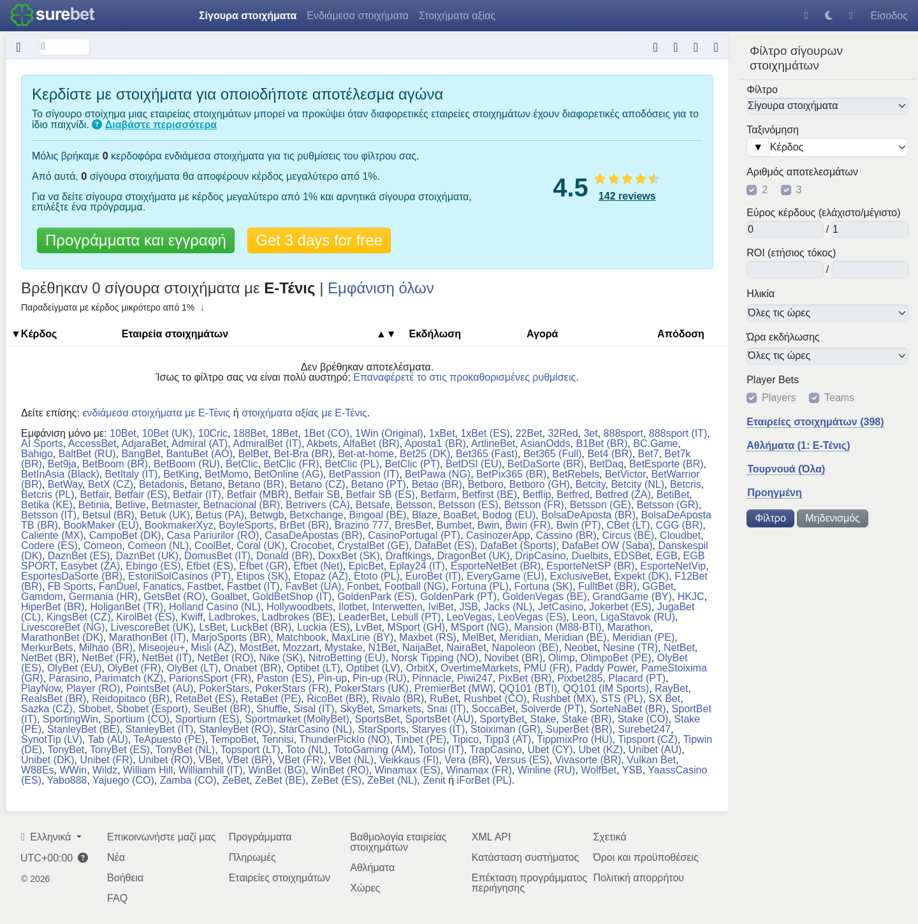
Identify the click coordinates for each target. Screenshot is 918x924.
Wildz (104, 770)
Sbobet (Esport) (151, 708)
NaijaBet (421, 647)
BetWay (65, 484)
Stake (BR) (586, 719)
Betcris (685, 484)
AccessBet (92, 443)
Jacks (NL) (508, 606)
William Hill (148, 770)
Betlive (130, 504)
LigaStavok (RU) (638, 617)
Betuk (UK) (165, 515)
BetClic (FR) (291, 463)
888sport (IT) (678, 433)
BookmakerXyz (179, 525)
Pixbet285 (579, 678)
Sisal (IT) (313, 708)
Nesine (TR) (630, 647)
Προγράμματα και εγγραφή (135, 240)
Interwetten (397, 606)
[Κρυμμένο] (19, 46)
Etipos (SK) (262, 576)
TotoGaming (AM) (373, 749)
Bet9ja (62, 463)
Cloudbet (680, 535)
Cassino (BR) (566, 535)
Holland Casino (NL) (215, 606)
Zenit (434, 780)
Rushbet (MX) (563, 698)
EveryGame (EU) (505, 576)
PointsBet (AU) (159, 688)
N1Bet (382, 647)
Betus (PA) (220, 515)
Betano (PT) (378, 484)
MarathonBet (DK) (62, 637)
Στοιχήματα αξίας (457, 15)
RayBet (671, 688)
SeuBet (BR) (222, 708)
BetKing (181, 474)
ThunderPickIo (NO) (344, 739)
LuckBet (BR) (261, 627)
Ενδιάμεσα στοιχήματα (358, 15)
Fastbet (204, 586)
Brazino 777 (362, 525)
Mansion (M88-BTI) (558, 627)
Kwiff (192, 617)
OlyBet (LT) (192, 668)
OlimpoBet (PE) (616, 657)
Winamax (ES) (408, 770)
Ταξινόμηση (773, 130)
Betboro (486, 484)
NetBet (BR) (48, 657)
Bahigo (37, 453)
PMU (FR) (547, 668)
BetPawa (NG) (437, 474)
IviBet (441, 606)
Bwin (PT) (578, 525)
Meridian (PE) (643, 637)
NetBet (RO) (226, 657)
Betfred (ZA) (623, 494)
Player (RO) (93, 688)
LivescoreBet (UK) (151, 627)
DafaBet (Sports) (518, 545)
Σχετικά (609, 837)
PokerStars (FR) (292, 688)
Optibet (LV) (373, 668)
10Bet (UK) (167, 433)
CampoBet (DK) (125, 535)
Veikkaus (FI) (409, 759)
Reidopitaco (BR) (131, 698)
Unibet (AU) (655, 749)
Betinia (94, 504)
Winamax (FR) (479, 770)
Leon (583, 617)
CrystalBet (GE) (373, 545)
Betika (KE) (47, 504)
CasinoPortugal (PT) (414, 535)
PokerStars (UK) (372, 688)
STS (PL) (622, 698)
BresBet (413, 525)
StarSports (382, 729)
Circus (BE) (628, 535)
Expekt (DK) (641, 576)
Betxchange (316, 515)
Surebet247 (644, 729)
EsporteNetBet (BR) (496, 566)
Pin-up (332, 678)
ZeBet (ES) (336, 780)
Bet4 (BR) (609, 453)
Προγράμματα (260, 837)
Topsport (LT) (250, 749)
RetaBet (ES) (205, 698)
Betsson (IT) (48, 515)
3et (590, 433)
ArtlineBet (493, 443)
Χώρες (365, 888)
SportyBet (501, 719)
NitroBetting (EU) (347, 657)
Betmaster (175, 504)
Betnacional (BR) (241, 504)
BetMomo (226, 474)
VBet (209, 759)
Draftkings (409, 555)
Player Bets (773, 380)
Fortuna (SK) (543, 586)
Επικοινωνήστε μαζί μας (161, 837)
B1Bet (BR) (601, 443)
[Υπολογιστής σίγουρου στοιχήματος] (655, 46)
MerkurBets (47, 647)
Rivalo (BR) (398, 698)
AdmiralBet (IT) (267, 443)
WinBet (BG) (276, 770)
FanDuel (118, 586)
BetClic (242, 463)
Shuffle (272, 708)
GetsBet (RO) (174, 596)
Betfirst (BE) (489, 494)
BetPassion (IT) (364, 474)
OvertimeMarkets (479, 668)
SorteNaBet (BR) (628, 708)
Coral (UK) (261, 545)
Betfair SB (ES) (380, 494)
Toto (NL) (307, 749)
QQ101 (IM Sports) (606, 688)
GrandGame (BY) (631, 596)
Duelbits (589, 555)
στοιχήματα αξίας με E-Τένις (304, 412)
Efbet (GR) (263, 566)
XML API (491, 837)
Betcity (591, 484)
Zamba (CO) (188, 780)
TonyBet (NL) (185, 749)
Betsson (414, 504)
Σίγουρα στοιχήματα (247, 15)
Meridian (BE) (575, 637)
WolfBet (598, 770)
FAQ (117, 898)
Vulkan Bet (651, 759)
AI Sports (42, 443)
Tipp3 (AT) (508, 739)
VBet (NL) (351, 759)
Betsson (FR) (534, 504)
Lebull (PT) (416, 617)
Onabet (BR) (252, 668)
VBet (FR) (300, 759)
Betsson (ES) (469, 504)
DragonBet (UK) (473, 555)
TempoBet (233, 739)
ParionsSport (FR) (210, 678)
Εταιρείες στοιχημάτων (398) (815, 421)
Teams (839, 398)
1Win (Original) (389, 433)
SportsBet (377, 719)
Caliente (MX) (52, 535)
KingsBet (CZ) (78, 617)
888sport (623, 433)
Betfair (94, 494)
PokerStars (224, 688)
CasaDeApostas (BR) (313, 535)
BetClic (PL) (352, 463)
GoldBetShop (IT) (292, 596)
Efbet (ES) (209, 566)
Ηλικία (761, 294)
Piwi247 (475, 678)
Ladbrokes (232, 617)
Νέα (116, 857)
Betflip (537, 494)
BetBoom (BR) (115, 463)
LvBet (369, 627)
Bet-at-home (366, 453)
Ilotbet (353, 606)
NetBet (679, 647)
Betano (206, 484)
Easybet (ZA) (90, 566)
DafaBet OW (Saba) (607, 545)
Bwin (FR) (527, 525)
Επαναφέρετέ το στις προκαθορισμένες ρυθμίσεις (464, 377)
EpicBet (366, 566)
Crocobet (311, 545)
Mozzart (300, 647)
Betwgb (267, 515)
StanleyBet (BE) (83, 729)
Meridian (518, 637)
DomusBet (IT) (217, 555)
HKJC (691, 596)
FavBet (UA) (313, 586)
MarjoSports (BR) (231, 637)
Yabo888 (67, 780)
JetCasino (560, 606)
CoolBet (212, 545)
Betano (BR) (256, 484)
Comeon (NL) (158, 545)
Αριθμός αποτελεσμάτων (802, 172)
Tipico (465, 739)
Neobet (580, 647)
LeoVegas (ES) (532, 617)
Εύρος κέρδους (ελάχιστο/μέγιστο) (823, 213)
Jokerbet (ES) (620, 606)
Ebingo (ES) (153, 566)
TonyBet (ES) (120, 749)
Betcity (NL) (637, 484)
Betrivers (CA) (317, 504)
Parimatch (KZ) (129, 678)
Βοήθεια (125, 877)
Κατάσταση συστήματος (525, 857)
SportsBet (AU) (439, 719)
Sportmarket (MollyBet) (297, 719)
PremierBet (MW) (453, 688)
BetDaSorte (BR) (545, 463)
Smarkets (399, 708)
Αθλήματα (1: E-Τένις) (798, 445)
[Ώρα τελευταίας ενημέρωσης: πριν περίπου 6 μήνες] (716, 46)
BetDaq (606, 463)
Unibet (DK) (48, 759)
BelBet (253, 453)
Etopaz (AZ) (321, 576)
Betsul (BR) (108, 515)
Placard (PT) (637, 678)
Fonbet (363, 586)
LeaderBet (362, 617)
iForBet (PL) (484, 780)
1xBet (442, 433)
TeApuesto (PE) (169, 739)
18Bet (284, 433)
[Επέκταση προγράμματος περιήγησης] (696, 46)
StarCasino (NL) (316, 729)
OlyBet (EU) (74, 668)
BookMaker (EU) (101, 525)
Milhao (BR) (106, 647)
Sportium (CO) (137, 719)
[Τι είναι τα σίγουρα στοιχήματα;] (97, 124)
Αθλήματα (372, 867)
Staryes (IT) (438, 729)
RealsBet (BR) (53, 698)
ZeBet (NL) (392, 780)
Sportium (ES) (207, 719)
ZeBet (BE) (280, 780)
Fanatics (162, 586)
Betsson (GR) (668, 504)
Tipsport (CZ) (648, 739)
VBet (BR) (249, 759)
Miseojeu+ (161, 647)
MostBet (258, 647)
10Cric (213, 433)
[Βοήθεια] (806, 16)
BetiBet (673, 494)
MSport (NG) (480, 627)
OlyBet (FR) (134, 668)
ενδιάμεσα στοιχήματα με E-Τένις (156, 412)
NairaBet (466, 647)
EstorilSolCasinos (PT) (179, 576)
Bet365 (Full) (552, 453)
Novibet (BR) (513, 657)
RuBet (444, 698)
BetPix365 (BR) (511, 474)
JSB (468, 606)
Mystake (343, 647)
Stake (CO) (642, 719)
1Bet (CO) (326, 433)
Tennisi (278, 739)
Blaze (424, 515)
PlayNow (41, 688)
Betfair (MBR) (258, 494)
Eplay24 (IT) (417, 566)
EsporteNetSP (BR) (590, 566)
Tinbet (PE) (420, 739)
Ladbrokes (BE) (297, 617)
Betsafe (373, 504)
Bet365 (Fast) (487, 453)
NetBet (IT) (166, 657)
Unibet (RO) (165, 759)
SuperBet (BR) (579, 729)
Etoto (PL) (377, 576)
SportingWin (70, 719)
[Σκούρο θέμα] (829, 15)
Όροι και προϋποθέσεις (645, 857)
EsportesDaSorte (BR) (71, 576)
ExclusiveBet (579, 576)
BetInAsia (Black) (60, 474)
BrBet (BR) (303, 525)
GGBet (658, 586)
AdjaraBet (143, 443)
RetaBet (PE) (271, 698)
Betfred (573, 494)
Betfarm (438, 494)
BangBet (140, 453)
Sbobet (94, 708)
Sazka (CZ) (47, 708)
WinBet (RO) (340, 770)
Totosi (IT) (441, 749)
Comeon (103, 545)
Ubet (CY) (549, 749)
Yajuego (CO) (123, 780)
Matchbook (301, 637)
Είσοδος (889, 15)
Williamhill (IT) (210, 770)
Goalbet (229, 596)
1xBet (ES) (484, 433)
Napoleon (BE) (525, 647)
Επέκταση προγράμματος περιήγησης (529, 882)
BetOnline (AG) (288, 474)
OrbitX (420, 668)
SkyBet (356, 708)
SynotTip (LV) (51, 739)
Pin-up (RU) (379, 678)
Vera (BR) (466, 759)
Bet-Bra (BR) (303, 453)
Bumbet (454, 525)
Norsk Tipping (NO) (435, 657)
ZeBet (235, 780)
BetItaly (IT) (131, 474)
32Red (563, 433)
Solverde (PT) (552, 708)
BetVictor (625, 474)
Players (779, 398)
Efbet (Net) (317, 566)
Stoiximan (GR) (505, 729)
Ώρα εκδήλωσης (783, 337)
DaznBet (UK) (146, 555)
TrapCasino (495, 749)
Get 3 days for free (319, 240)
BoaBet (459, 515)
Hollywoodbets (299, 606)
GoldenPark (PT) (458, 596)
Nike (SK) (280, 657)
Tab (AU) (108, 739)
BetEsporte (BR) (666, 463)
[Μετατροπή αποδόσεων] (676, 46)
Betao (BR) (437, 484)
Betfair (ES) (141, 494)
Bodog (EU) (509, 515)
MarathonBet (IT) (147, 637)
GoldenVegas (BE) (544, 596)
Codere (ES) (49, 545)
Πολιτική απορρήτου (638, 877)
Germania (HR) (103, 596)
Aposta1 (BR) (435, 443)
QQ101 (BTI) (528, 688)
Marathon (628, 627)
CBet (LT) (628, 525)
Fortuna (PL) (480, 586)
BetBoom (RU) (187, 463)
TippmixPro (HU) (575, 739)
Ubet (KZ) (600, 749)
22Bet (529, 433)
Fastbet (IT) (253, 586)
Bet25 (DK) (425, 453)
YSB (632, 770)
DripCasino (540, 555)
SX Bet (664, 698)
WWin (73, 770)
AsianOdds (545, 443)
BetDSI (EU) (474, 463)
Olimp (561, 657)
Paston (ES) (284, 678)
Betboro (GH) (539, 484)
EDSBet (632, 555)
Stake (543, 719)
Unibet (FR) (106, 759)
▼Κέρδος (34, 333)
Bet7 (648, 453)
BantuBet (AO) (199, 453)
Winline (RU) (547, 770)
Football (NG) (415, 586)
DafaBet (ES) (444, 545)
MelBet (478, 637)
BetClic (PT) (412, 463)
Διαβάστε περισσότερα (161, 124)
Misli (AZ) (212, 647)
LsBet (212, 627)
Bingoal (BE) (378, 515)
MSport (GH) (416, 627)
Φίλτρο (762, 89)
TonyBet (66, 749)
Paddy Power (606, 668)
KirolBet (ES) (145, 617)
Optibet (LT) (313, 668)
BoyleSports (246, 525)
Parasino (69, 678)
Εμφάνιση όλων (381, 287)
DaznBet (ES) (79, 555)
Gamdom (42, 596)
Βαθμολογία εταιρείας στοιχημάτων (398, 842)
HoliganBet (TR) (126, 606)
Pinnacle (431, 678)
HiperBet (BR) (53, 606)
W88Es (37, 770)
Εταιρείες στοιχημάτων (279, 877)
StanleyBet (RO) (236, 729)
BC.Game (655, 443)
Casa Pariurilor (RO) (213, 535)
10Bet (123, 433)
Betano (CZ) (318, 484)
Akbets (322, 443)
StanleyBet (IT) (160, 729)
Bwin (488, 525)
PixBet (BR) (525, 678)
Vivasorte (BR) (588, 759)
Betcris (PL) (48, 494)
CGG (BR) (679, 525)
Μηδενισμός (832, 518)
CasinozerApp (498, 535)
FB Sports (70, 586)
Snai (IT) (445, 708)
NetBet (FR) (109, 657)
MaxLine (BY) (362, 637)
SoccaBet (493, 708)
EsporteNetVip (673, 566)
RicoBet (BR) (336, 698)
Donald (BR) (284, 555)
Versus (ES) (522, 759)
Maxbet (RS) (427, 637)
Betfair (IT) (197, 494)
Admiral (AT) (199, 443)
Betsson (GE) (600, 504)
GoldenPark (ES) (375, 596)
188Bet (249, 433)
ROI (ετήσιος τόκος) (791, 253)
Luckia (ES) (323, 627)
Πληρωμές (252, 857)
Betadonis (161, 484)
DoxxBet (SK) (349, 555)
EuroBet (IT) (433, 576)
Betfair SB (317, 494)
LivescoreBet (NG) (63, 627)
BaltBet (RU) (87, 453)
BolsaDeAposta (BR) (588, 515)
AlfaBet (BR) (371, 443)
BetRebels (575, 474)
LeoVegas (469, 617)
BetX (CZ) (110, 484)
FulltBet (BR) (607, 586)
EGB (667, 555)
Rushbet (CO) (495, 698)
